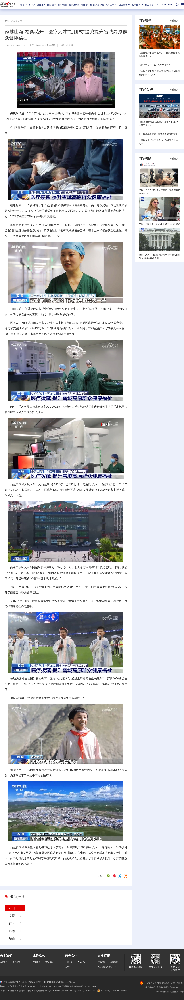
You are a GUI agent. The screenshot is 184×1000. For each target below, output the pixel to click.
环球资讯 (36, 962)
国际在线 (7, 4)
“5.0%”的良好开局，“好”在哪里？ (154, 65)
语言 (24, 4)
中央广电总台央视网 (45, 45)
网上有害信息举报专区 (107, 967)
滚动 (13, 21)
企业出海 (124, 4)
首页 (7, 21)
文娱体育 (138, 4)
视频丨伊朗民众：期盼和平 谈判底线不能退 (159, 224)
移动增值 (49, 962)
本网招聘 (16, 962)
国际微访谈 (74, 4)
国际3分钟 (62, 4)
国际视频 (145, 158)
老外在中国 (86, 4)
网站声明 (101, 962)
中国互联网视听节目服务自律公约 (14, 991)
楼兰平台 (149, 4)
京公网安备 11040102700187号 (112, 991)
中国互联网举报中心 (10, 982)
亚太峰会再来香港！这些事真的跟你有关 (158, 134)
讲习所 (32, 4)
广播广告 (68, 962)
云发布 (68, 967)
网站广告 (81, 962)
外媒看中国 (98, 4)
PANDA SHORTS (164, 4)
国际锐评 (51, 4)
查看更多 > (175, 20)
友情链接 (114, 962)
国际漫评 (41, 4)
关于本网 (3, 962)
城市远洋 (111, 4)
